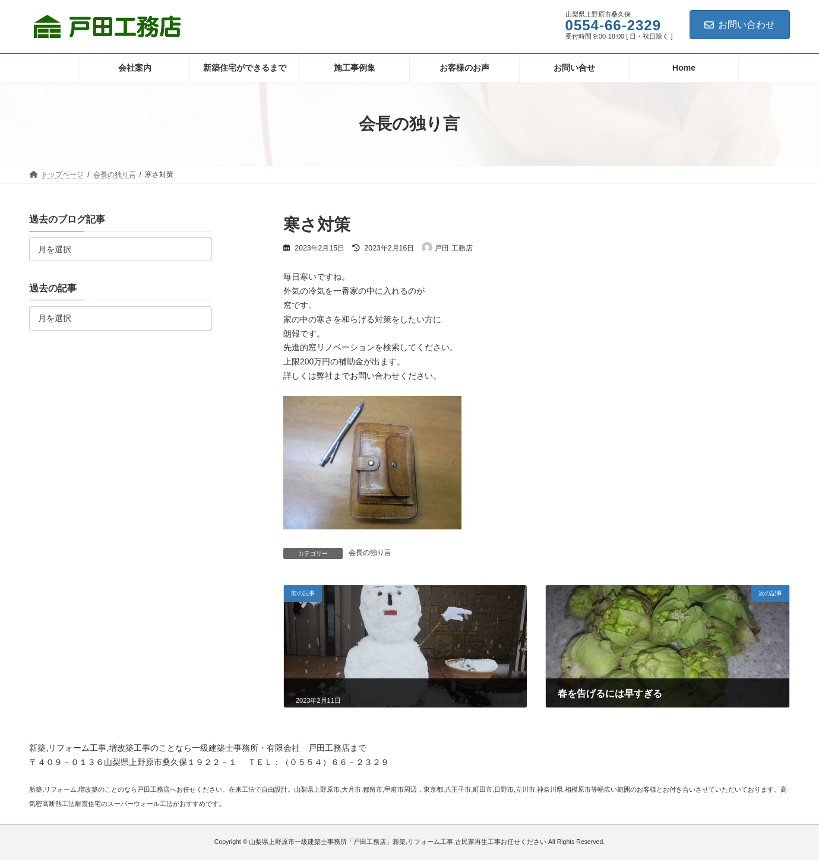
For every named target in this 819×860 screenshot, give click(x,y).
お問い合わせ (739, 25)
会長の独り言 (370, 552)
